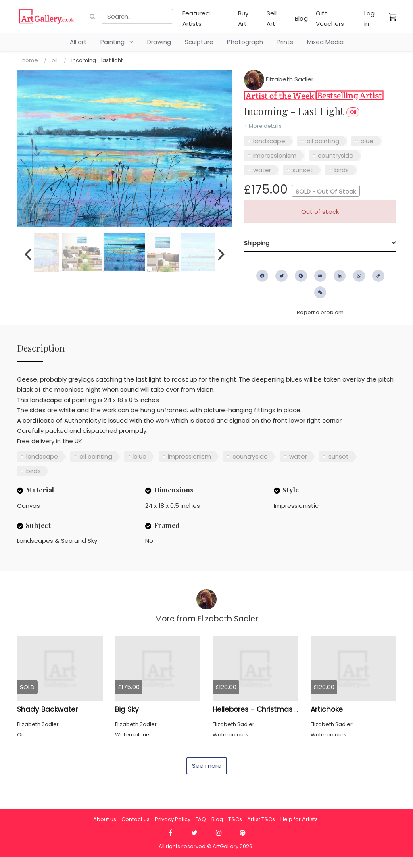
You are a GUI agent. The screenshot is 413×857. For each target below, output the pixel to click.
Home (30, 60)
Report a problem (320, 312)
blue (367, 141)
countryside (335, 155)
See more (206, 765)
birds (341, 170)
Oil (55, 60)
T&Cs (235, 819)
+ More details (263, 126)
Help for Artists (299, 819)
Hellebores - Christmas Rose (262, 709)
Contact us (135, 819)
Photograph (245, 42)
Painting (116, 42)
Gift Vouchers (330, 18)
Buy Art (243, 18)
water (262, 170)
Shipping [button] (256, 243)
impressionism (274, 155)
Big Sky (127, 709)
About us (104, 819)
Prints (285, 42)
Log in (369, 18)
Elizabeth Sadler (278, 79)
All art (78, 42)
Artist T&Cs (261, 819)
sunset (302, 170)
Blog (301, 18)
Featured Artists (196, 18)
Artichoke (327, 709)
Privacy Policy (172, 819)
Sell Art (272, 18)
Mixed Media (325, 42)
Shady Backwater (47, 709)
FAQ (201, 819)
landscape (269, 141)
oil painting (323, 141)
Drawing (159, 42)
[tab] (320, 243)
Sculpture (199, 42)
